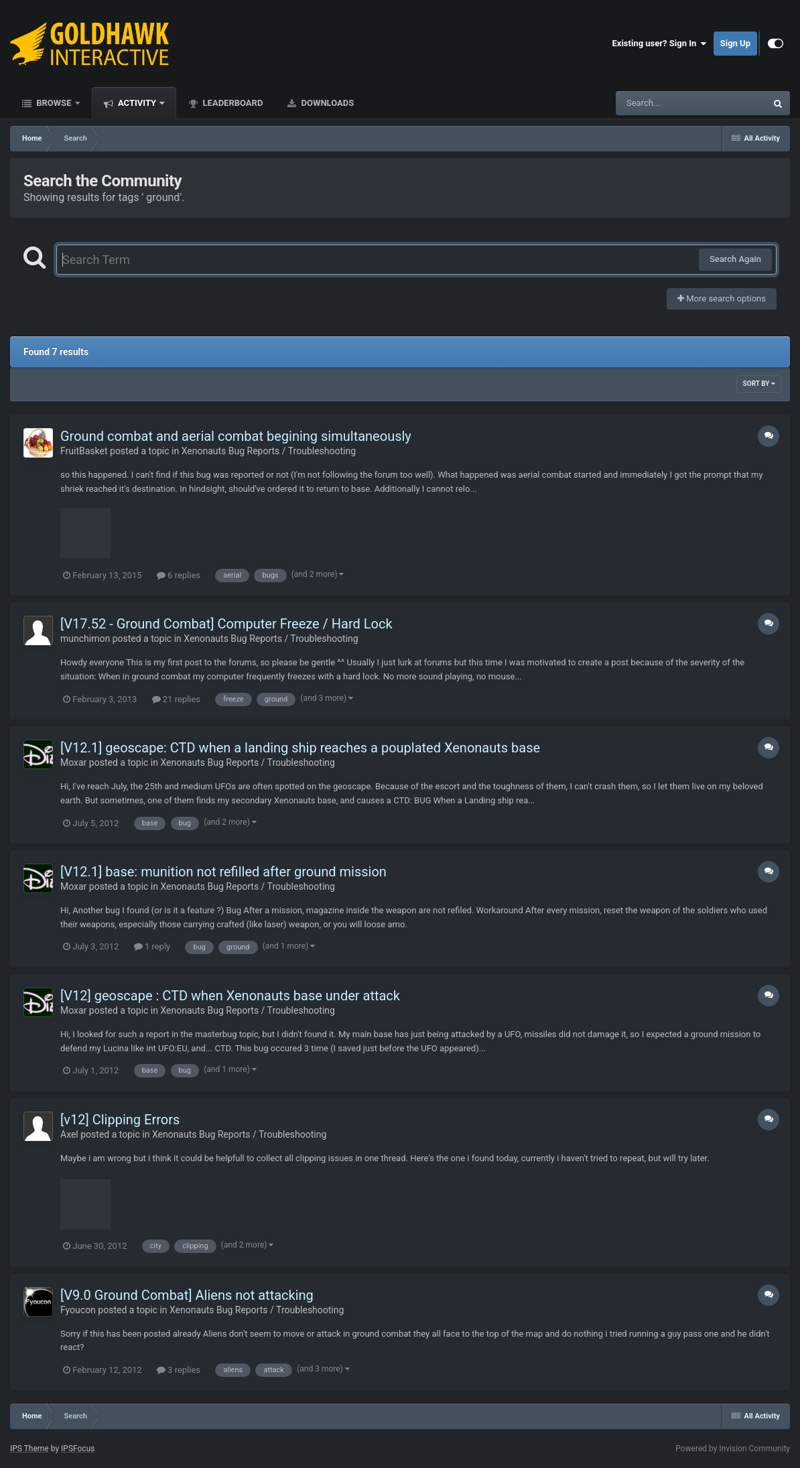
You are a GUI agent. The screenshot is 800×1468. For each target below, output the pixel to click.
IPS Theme (29, 1448)
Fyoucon (78, 1310)
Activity (137, 103)
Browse (54, 103)
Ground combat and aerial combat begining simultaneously (235, 436)
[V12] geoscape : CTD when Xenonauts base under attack (230, 996)
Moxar (73, 762)
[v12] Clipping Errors (120, 1120)
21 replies (176, 699)
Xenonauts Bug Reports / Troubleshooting (269, 451)
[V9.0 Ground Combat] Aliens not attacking (187, 1295)
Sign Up (735, 43)
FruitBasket (84, 451)
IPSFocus (77, 1448)
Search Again (735, 259)
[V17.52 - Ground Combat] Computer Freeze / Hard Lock (226, 624)
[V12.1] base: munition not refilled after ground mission (223, 872)
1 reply (152, 946)
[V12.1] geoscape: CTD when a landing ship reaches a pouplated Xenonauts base (300, 748)
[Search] (657, 103)
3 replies (178, 1370)
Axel (69, 1134)
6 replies (178, 575)
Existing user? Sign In (659, 43)
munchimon (85, 638)
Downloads (326, 103)
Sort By (759, 383)
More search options (721, 298)
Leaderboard (231, 103)
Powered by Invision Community (732, 1448)
